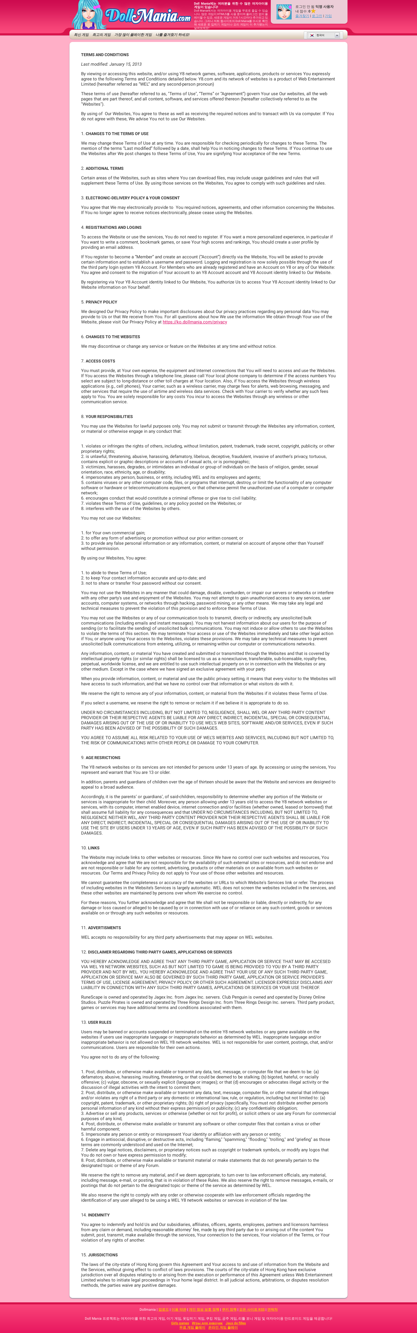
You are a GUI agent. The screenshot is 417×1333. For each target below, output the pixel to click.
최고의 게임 (101, 35)
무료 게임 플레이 (192, 1327)
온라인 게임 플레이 (223, 1327)
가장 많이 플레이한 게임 (133, 35)
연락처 (272, 1310)
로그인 (317, 16)
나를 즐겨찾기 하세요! (172, 35)
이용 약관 (178, 1310)
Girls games (180, 1323)
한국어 (316, 35)
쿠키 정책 (229, 1310)
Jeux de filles (236, 1323)
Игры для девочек (207, 1323)
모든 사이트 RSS (252, 1310)
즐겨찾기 (302, 16)
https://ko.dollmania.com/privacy (195, 322)
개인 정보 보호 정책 (204, 1310)
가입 (328, 16)
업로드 (163, 1310)
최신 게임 (81, 35)
